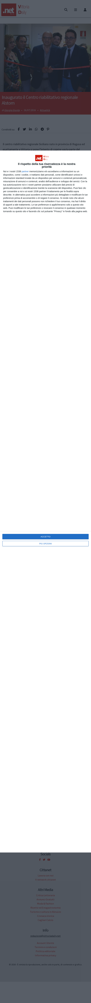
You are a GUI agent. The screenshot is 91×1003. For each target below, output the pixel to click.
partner (25, 171)
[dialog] (45, 502)
